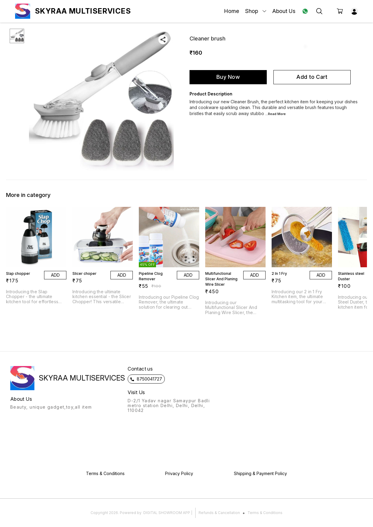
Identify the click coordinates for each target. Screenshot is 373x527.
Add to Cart (311, 77)
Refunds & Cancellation (219, 512)
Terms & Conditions (264, 512)
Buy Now (228, 77)
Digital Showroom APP (166, 512)
